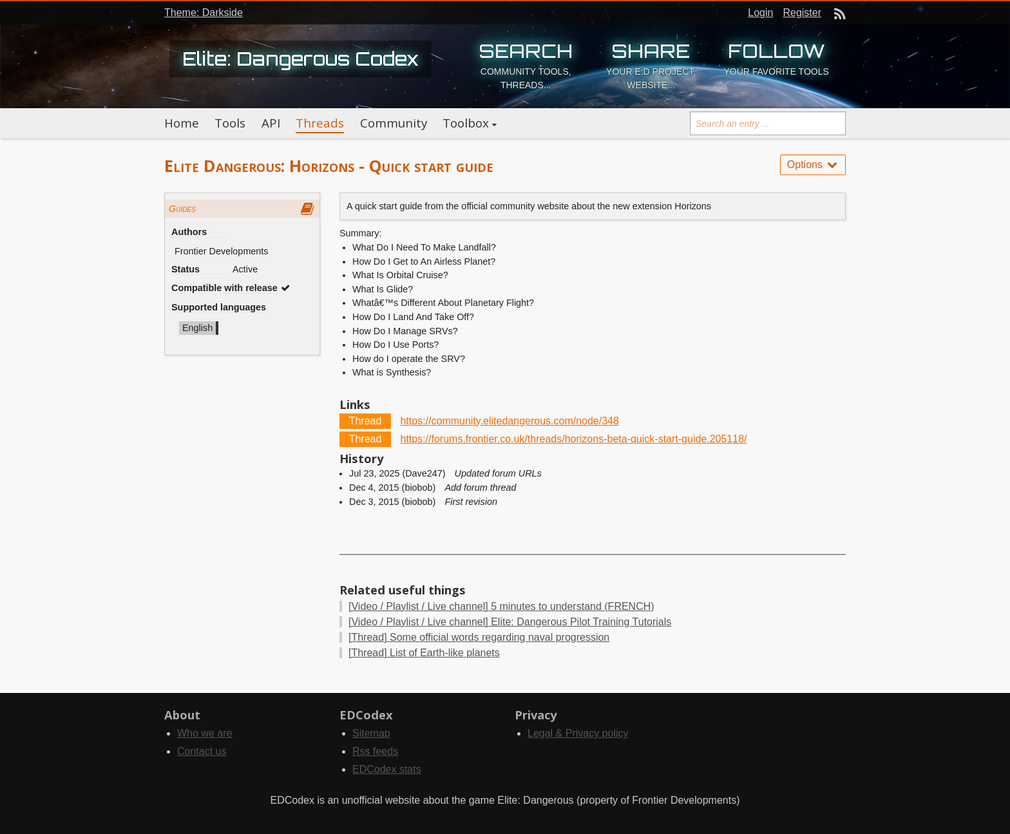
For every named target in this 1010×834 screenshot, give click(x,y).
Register (802, 12)
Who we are (204, 733)
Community (393, 123)
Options (813, 164)
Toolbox (466, 123)
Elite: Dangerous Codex (300, 58)
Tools (229, 123)
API (271, 123)
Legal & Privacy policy (578, 733)
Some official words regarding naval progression (478, 637)
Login (760, 12)
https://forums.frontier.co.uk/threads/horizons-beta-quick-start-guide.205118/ (573, 438)
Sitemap (371, 733)
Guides (182, 208)
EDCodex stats (386, 769)
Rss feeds (375, 751)
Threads (320, 123)
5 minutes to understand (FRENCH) (501, 606)
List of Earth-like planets (424, 652)
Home (181, 123)
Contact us (201, 751)
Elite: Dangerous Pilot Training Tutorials (509, 621)
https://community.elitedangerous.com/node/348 (509, 420)
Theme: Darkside (203, 12)
